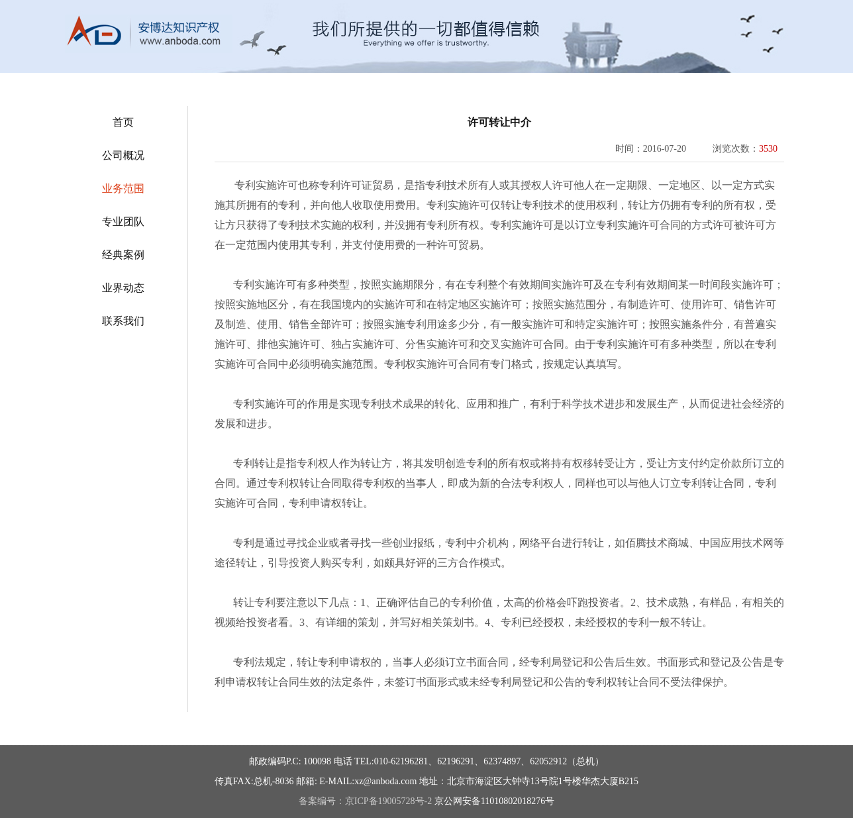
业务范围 (123, 188)
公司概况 (123, 155)
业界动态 (123, 287)
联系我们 (123, 321)
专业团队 (123, 221)
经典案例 (123, 254)
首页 (123, 122)
